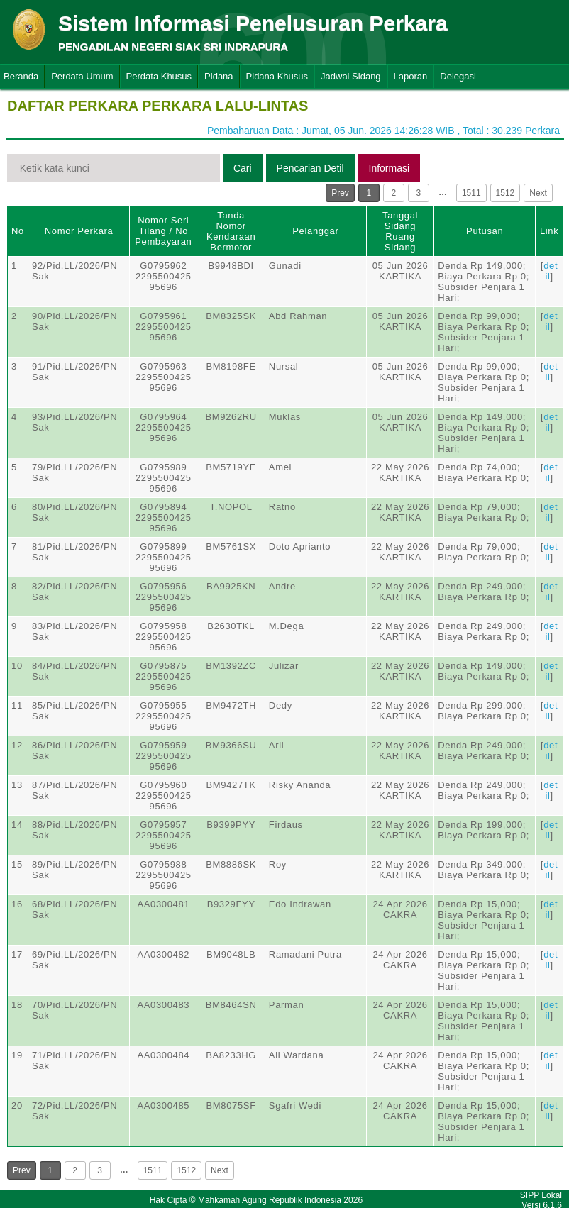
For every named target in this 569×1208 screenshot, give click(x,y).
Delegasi (458, 76)
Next (538, 193)
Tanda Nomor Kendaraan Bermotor (230, 231)
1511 (471, 193)
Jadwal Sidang (351, 76)
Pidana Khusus (277, 76)
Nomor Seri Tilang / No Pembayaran (163, 231)
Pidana (218, 76)
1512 (505, 193)
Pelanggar (315, 231)
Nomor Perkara (79, 231)
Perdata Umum (82, 76)
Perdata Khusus (159, 76)
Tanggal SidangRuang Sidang (400, 231)
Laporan (411, 76)
